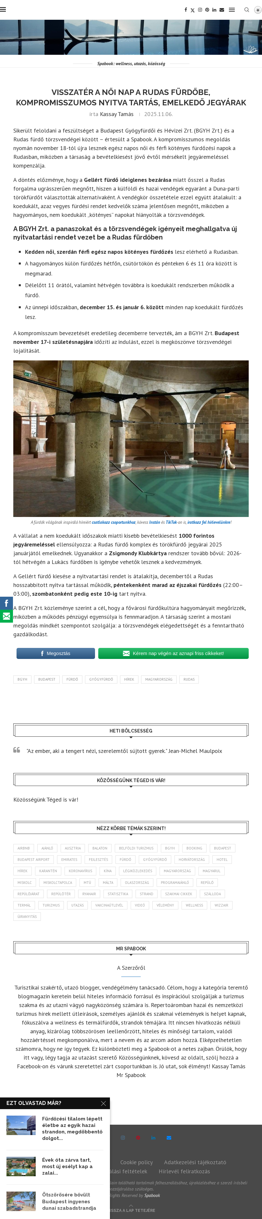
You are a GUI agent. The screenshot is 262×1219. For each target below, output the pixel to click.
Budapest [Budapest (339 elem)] (222, 848)
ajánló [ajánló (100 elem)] (47, 848)
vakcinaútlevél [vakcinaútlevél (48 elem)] (109, 905)
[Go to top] (131, 1209)
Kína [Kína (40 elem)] (108, 871)
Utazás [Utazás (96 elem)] (77, 905)
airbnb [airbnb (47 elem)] (24, 848)
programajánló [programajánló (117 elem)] (175, 882)
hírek (129, 679)
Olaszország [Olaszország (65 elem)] (137, 882)
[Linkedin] (214, 9)
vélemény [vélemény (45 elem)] (165, 905)
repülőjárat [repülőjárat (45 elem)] (29, 894)
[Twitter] (192, 9)
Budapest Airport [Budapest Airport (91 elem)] (34, 859)
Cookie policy (136, 1162)
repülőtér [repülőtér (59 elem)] (61, 894)
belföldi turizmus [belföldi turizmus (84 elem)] (136, 848)
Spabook (152, 1195)
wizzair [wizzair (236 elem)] (221, 905)
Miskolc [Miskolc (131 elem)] (25, 882)
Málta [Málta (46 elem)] (108, 882)
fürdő (72, 679)
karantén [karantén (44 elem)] (48, 871)
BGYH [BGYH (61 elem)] (170, 848)
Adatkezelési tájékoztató (195, 1162)
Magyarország (159, 679)
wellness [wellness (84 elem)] (194, 905)
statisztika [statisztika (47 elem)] (118, 894)
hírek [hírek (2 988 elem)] (23, 871)
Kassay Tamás (117, 114)
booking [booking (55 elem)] (194, 848)
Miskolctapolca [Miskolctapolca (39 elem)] (57, 882)
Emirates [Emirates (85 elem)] (69, 859)
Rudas (189, 679)
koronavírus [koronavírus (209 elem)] (80, 871)
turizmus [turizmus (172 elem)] (51, 905)
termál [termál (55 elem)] (24, 905)
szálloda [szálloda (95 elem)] (212, 894)
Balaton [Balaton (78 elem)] (99, 848)
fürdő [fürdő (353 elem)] (125, 859)
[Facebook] (186, 9)
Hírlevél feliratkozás (184, 1171)
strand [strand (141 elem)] (146, 894)
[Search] (247, 9)
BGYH (22, 679)
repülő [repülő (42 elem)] (207, 882)
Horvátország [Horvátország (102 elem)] (192, 859)
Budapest (46, 679)
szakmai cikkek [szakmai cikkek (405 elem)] (178, 894)
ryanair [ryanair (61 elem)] (89, 894)
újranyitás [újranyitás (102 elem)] (27, 916)
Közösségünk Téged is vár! (45, 799)
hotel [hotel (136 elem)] (222, 859)
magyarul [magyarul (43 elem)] (211, 871)
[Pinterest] (207, 9)
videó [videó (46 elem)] (140, 905)
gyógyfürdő (101, 679)
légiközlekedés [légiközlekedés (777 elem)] (137, 871)
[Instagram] (200, 9)
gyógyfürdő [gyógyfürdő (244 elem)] (155, 859)
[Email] (222, 9)
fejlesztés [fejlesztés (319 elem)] (98, 859)
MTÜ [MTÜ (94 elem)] (87, 882)
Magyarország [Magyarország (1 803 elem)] (177, 871)
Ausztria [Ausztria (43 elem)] (73, 848)
